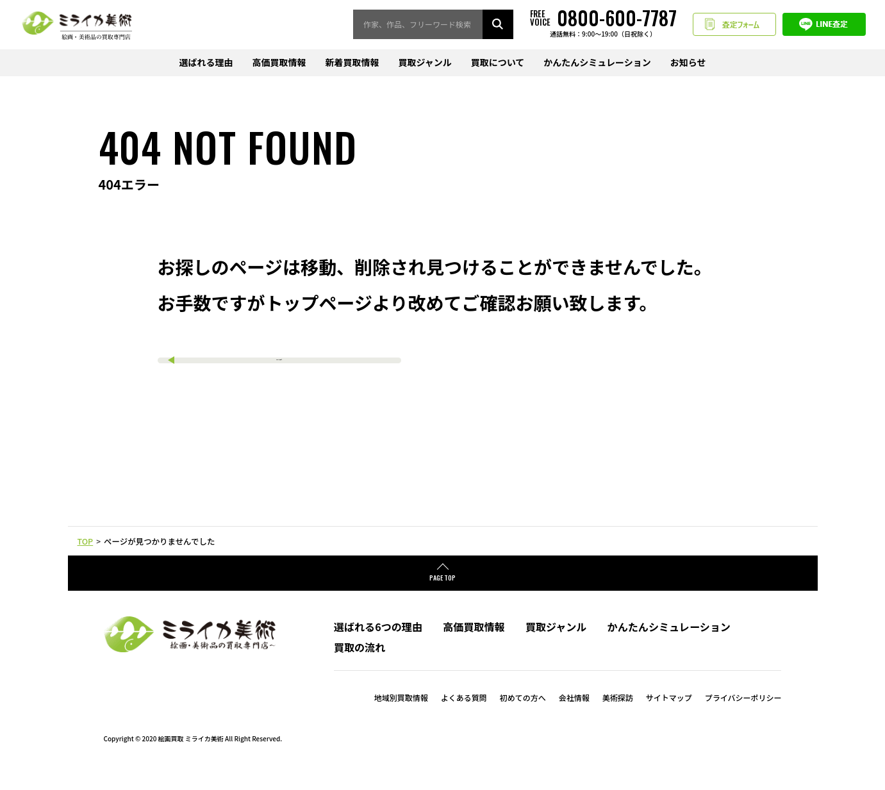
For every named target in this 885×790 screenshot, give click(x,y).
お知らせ (688, 62)
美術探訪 (617, 716)
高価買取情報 (279, 62)
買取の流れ (359, 665)
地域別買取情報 (401, 716)
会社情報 (574, 716)
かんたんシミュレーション (596, 62)
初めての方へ (523, 716)
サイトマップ (669, 716)
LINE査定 (824, 24)
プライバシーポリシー (743, 716)
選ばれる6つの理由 (378, 645)
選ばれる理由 (206, 62)
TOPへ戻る (279, 366)
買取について (498, 62)
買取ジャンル (424, 62)
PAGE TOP (442, 596)
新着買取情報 (352, 62)
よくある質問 (464, 716)
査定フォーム (734, 24)
